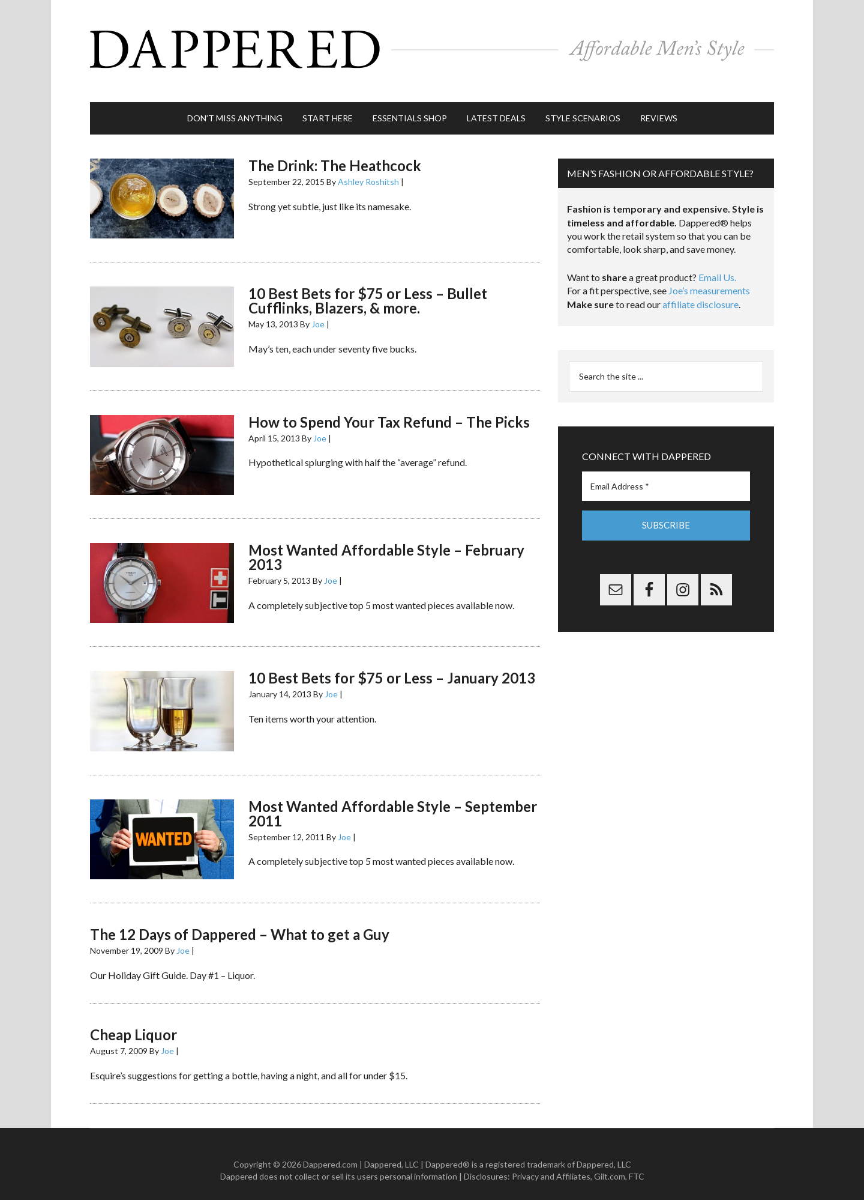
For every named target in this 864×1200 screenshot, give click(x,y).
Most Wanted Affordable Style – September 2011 (392, 801)
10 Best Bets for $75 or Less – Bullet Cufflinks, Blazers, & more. (367, 289)
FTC (636, 1164)
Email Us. (717, 265)
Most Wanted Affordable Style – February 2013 (386, 545)
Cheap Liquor (133, 1022)
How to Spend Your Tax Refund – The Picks (389, 410)
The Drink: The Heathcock (334, 153)
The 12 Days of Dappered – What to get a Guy (239, 922)
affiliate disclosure (700, 292)
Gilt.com (609, 1164)
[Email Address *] (666, 474)
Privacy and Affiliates (551, 1164)
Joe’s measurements (709, 278)
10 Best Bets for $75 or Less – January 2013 (391, 665)
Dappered (432, 45)
